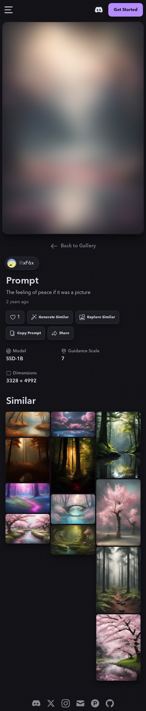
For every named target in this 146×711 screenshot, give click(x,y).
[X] (51, 703)
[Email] (80, 703)
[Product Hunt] (95, 703)
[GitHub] (109, 703)
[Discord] (99, 9)
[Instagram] (65, 703)
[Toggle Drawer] (8, 10)
